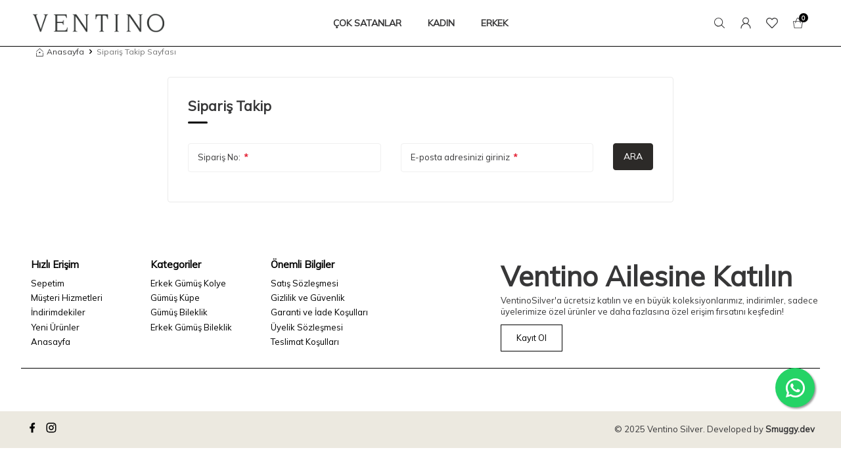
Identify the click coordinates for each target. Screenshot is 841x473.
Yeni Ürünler (55, 327)
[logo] (98, 23)
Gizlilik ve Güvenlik (308, 297)
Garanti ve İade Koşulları (319, 312)
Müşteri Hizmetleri (66, 297)
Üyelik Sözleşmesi (307, 327)
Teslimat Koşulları (305, 341)
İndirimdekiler (58, 312)
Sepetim (47, 283)
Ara (633, 156)
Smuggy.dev (790, 429)
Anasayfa (60, 51)
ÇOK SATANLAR (367, 23)
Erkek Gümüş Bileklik (191, 327)
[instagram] (53, 430)
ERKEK (494, 23)
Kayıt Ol (531, 337)
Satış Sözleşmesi (304, 283)
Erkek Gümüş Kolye (188, 283)
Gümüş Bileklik (179, 312)
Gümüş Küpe (175, 297)
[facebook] (34, 430)
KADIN (441, 23)
